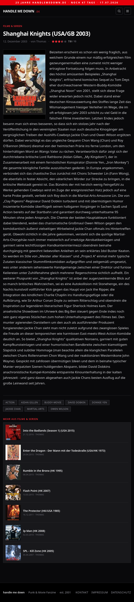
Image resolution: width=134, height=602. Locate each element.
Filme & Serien (12, 26)
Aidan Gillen (29, 402)
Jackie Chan (13, 409)
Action (10, 402)
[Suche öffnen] (119, 11)
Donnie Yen (99, 402)
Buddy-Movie (52, 402)
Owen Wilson (60, 409)
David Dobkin (77, 402)
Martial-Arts (35, 409)
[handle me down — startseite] (21, 11)
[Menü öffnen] (127, 11)
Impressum (99, 592)
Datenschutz (121, 592)
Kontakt (82, 592)
